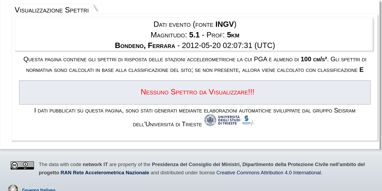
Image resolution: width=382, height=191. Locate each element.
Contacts (208, 159)
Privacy (192, 159)
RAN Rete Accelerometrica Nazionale (306, 122)
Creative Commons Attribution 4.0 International (85, 127)
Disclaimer (175, 159)
